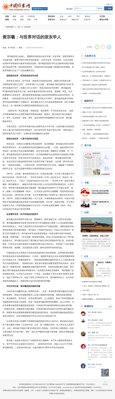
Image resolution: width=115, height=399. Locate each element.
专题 (29, 19)
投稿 (22, 19)
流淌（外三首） (97, 364)
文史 (61, 16)
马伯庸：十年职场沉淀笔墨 (91, 93)
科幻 (70, 16)
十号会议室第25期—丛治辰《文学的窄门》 (97, 125)
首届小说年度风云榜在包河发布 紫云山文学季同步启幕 (97, 89)
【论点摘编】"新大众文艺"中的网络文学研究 (97, 108)
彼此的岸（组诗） (98, 320)
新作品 (87, 16)
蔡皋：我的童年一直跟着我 (91, 129)
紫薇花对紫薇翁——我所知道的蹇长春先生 (96, 299)
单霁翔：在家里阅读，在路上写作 (95, 236)
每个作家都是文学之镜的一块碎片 (93, 67)
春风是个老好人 (97, 312)
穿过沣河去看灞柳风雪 (99, 345)
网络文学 (75, 19)
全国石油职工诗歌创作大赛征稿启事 (94, 85)
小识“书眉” (85, 290)
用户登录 (69, 9)
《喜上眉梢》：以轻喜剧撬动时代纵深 (95, 134)
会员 (22, 16)
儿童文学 (87, 19)
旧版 (109, 4)
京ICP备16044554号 (38, 384)
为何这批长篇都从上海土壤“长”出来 (94, 116)
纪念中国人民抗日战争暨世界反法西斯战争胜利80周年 (100, 192)
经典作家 (27, 27)
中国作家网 (9, 27)
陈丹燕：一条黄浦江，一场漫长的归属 (95, 138)
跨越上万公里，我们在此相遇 (92, 112)
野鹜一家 (95, 332)
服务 (14, 16)
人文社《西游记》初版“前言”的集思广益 (95, 286)
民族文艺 (63, 19)
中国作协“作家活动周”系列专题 (100, 203)
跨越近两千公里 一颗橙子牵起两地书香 (95, 121)
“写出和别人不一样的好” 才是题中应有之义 (96, 80)
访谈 (14, 19)
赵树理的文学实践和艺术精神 (92, 282)
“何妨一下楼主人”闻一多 (90, 295)
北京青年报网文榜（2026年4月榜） (94, 72)
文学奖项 (31, 16)
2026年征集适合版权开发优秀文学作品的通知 (97, 63)
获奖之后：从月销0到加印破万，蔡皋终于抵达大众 (97, 76)
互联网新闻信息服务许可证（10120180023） (81, 384)
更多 (110, 183)
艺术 (36, 19)
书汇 (78, 16)
